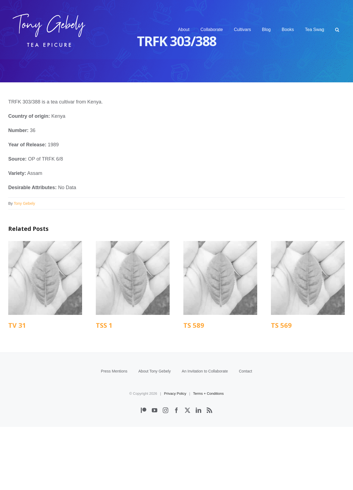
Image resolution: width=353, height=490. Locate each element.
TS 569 (281, 325)
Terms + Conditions (208, 457)
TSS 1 (104, 325)
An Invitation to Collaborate (205, 434)
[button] (337, 29)
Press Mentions (114, 434)
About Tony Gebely (154, 434)
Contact (245, 434)
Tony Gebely (24, 203)
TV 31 (17, 325)
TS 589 (193, 325)
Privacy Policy (175, 457)
